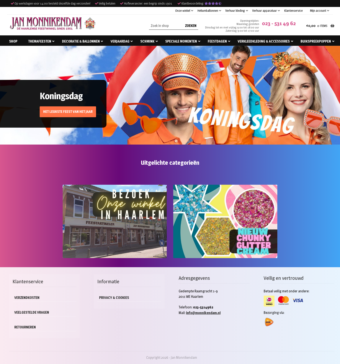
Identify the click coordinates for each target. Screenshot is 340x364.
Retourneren (25, 327)
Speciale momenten (181, 41)
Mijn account (318, 11)
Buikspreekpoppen (316, 41)
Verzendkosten (26, 298)
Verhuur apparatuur (264, 11)
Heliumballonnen (207, 11)
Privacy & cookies (114, 298)
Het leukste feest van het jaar (68, 112)
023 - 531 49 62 (279, 23)
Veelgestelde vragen (31, 312)
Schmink (147, 41)
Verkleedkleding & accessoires (264, 41)
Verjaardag (120, 41)
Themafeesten (39, 41)
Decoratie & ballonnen (81, 41)
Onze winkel (182, 11)
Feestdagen (217, 41)
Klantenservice (293, 11)
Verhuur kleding (235, 11)
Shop (13, 41)
